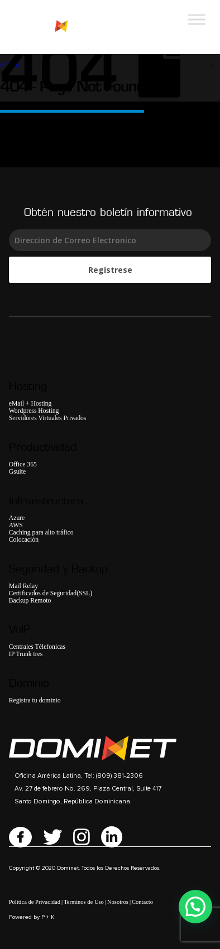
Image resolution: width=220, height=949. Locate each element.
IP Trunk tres (26, 654)
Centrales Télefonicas (37, 647)
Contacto (142, 902)
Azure (17, 518)
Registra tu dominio (35, 700)
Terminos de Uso (84, 902)
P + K (48, 917)
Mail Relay (23, 586)
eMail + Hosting (30, 403)
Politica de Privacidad (34, 902)
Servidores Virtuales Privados (48, 418)
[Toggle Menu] (196, 19)
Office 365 (23, 464)
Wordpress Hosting (34, 411)
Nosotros (117, 902)
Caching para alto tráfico (41, 532)
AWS (16, 525)
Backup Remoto (30, 600)
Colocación (24, 539)
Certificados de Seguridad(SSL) (50, 593)
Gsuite (17, 471)
